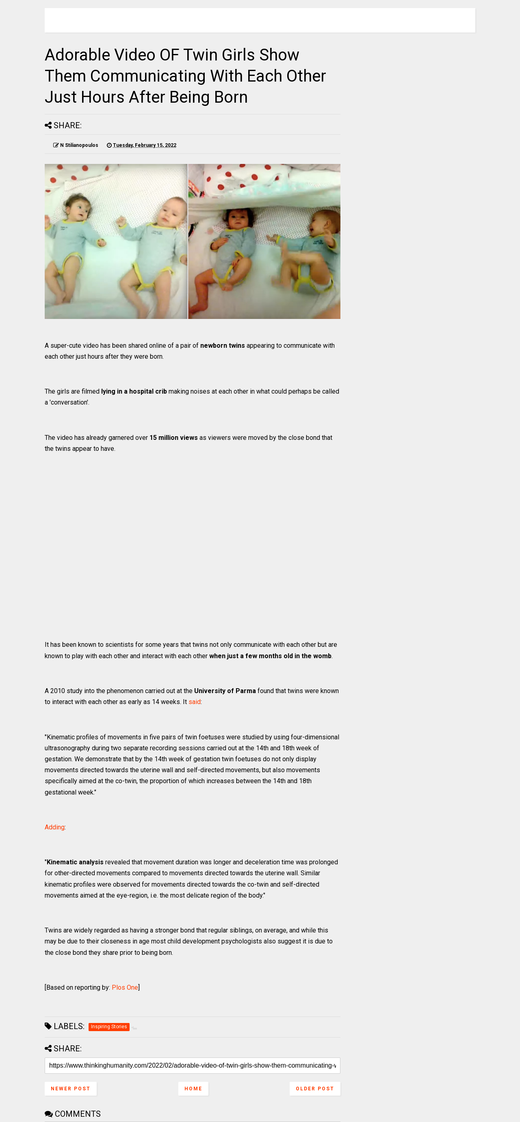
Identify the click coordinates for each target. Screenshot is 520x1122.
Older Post (315, 1089)
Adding (55, 827)
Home (193, 1089)
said (194, 702)
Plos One (125, 987)
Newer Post (71, 1089)
